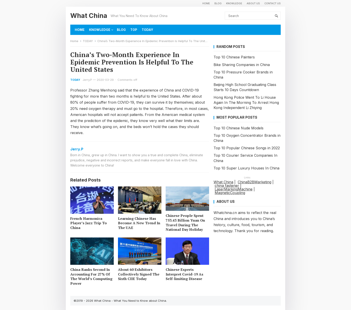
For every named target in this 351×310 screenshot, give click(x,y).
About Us (253, 3)
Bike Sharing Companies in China (242, 64)
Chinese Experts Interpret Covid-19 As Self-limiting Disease (184, 274)
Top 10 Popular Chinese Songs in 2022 (247, 148)
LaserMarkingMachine (234, 189)
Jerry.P (87, 79)
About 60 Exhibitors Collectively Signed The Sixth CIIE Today (138, 274)
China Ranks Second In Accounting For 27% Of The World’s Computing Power (91, 276)
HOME (206, 3)
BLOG (218, 3)
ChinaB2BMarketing (254, 182)
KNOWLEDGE (234, 3)
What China (88, 15)
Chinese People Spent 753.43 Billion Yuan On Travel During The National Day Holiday (185, 222)
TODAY (147, 30)
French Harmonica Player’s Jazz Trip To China (88, 223)
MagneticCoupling (230, 192)
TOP (133, 30)
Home (74, 41)
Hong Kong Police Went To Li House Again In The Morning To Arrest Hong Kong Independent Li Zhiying (246, 102)
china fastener (227, 185)
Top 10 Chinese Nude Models (238, 128)
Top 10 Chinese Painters (234, 57)
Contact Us (272, 3)
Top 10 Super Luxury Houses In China (246, 168)
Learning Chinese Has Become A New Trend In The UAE (139, 223)
